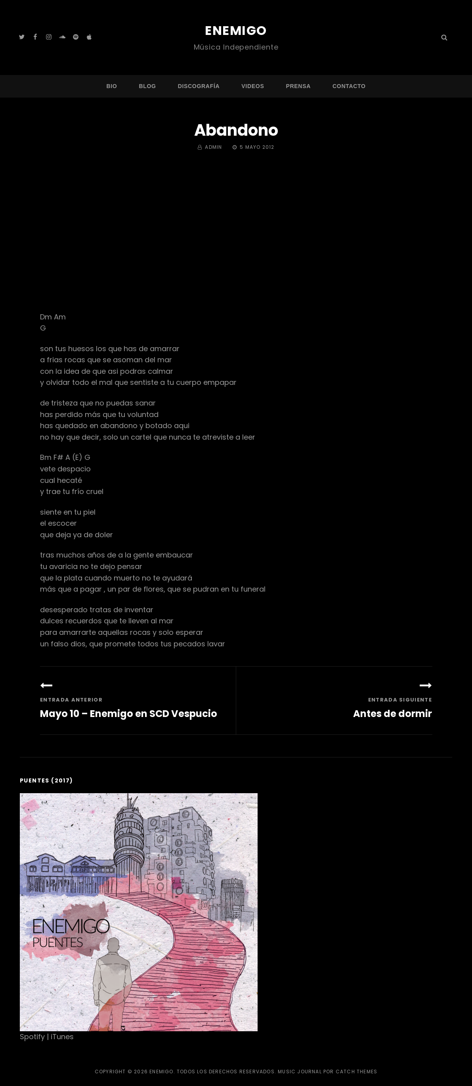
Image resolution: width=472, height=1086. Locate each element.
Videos (252, 86)
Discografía (199, 86)
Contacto (349, 86)
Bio (111, 86)
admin (213, 147)
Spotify (32, 1036)
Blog (147, 86)
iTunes (62, 1036)
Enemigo (236, 30)
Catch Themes (356, 1071)
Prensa (298, 86)
